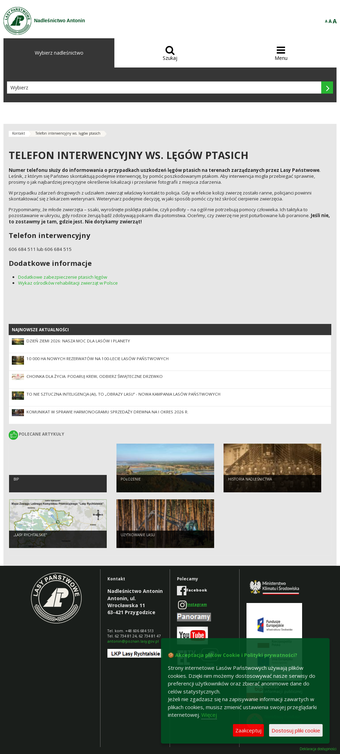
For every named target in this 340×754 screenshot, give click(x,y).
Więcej (209, 714)
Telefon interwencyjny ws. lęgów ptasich (67, 133)
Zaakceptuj (248, 730)
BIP (16, 479)
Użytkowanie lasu (138, 534)
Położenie (131, 479)
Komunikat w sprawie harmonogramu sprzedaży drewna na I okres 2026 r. (107, 411)
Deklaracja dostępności (318, 749)
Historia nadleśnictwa (250, 479)
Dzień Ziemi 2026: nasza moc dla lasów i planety (78, 340)
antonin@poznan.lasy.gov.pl (133, 641)
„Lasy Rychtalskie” (30, 534)
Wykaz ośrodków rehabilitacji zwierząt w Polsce (68, 283)
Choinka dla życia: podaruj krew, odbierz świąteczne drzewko (94, 376)
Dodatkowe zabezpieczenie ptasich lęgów (62, 277)
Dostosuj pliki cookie (296, 730)
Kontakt (18, 133)
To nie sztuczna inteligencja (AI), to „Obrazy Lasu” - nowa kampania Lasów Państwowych (123, 394)
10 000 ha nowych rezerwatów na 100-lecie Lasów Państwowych (97, 358)
